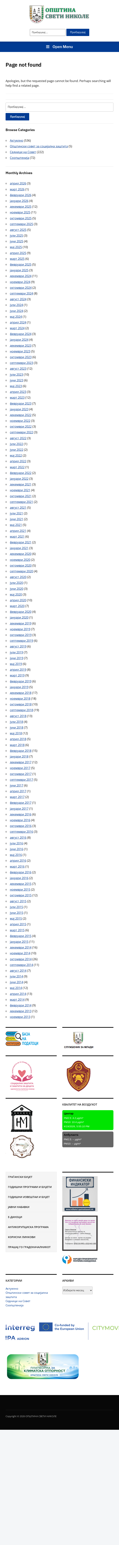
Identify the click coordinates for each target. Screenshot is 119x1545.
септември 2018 (21, 710)
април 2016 (18, 861)
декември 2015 (20, 884)
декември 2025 (20, 207)
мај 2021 (16, 525)
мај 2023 (16, 386)
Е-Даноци (15, 1217)
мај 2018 (16, 733)
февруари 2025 (20, 264)
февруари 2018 (20, 751)
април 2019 (18, 670)
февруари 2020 (20, 612)
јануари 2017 (19, 809)
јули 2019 (16, 652)
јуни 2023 (16, 380)
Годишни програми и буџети (30, 1187)
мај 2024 (16, 317)
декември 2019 (20, 623)
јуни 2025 (16, 241)
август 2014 (18, 971)
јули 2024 (16, 305)
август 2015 (18, 901)
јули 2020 (16, 583)
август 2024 (18, 299)
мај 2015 (16, 918)
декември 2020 (20, 554)
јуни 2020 (16, 589)
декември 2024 (20, 276)
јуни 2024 (16, 311)
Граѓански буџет (20, 1177)
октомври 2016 (21, 826)
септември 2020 (21, 571)
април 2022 (18, 461)
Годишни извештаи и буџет (29, 1197)
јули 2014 (16, 976)
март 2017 (17, 797)
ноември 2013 (20, 1017)
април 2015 (18, 924)
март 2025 (17, 259)
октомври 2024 (21, 288)
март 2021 (17, 536)
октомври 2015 (21, 895)
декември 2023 (20, 346)
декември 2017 (20, 762)
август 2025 (18, 230)
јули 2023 (16, 374)
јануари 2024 (19, 340)
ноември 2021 (20, 490)
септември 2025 (21, 224)
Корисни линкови (21, 1237)
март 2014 (17, 1000)
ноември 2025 (20, 212)
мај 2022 (16, 455)
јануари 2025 (19, 270)
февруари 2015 (20, 936)
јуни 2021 (16, 519)
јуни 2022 (16, 450)
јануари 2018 (19, 756)
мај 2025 (16, 247)
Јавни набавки (18, 1207)
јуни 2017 (16, 785)
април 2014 (18, 994)
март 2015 (17, 930)
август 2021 (18, 508)
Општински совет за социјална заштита (39, 146)
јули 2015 (16, 907)
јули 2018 (16, 722)
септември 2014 (21, 965)
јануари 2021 (19, 548)
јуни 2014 (16, 982)
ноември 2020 (20, 560)
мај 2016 (16, 855)
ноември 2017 (20, 768)
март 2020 (17, 606)
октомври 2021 (21, 496)
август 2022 (18, 438)
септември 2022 (21, 432)
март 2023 (17, 397)
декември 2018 (20, 693)
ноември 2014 (20, 953)
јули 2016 (16, 843)
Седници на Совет (18, 1301)
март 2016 (17, 866)
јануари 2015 (19, 942)
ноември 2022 (20, 421)
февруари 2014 (20, 1005)
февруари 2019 (20, 681)
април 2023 (18, 392)
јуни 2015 (16, 913)
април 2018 (18, 739)
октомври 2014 (21, 959)
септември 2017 (21, 780)
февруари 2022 (20, 473)
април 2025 (18, 253)
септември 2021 (21, 502)
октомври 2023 (21, 357)
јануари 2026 (19, 201)
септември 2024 (21, 293)
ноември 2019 (20, 629)
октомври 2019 (21, 635)
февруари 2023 (20, 403)
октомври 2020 (21, 565)
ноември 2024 (20, 282)
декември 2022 (20, 415)
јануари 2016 (19, 878)
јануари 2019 (19, 687)
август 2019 (18, 646)
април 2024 (18, 322)
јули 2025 (16, 235)
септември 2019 (21, 641)
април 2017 (18, 791)
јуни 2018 (16, 727)
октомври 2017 (21, 774)
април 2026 (18, 183)
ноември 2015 (20, 889)
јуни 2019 (16, 658)
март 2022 (17, 467)
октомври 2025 (21, 218)
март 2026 (17, 189)
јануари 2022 (19, 479)
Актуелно (12, 1288)
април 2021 (18, 531)
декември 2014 (20, 947)
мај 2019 (16, 664)
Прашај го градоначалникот (29, 1247)
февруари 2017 (20, 803)
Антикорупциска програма (28, 1227)
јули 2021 (16, 513)
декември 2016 (20, 814)
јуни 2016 (16, 849)
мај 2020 (16, 594)
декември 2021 (20, 484)
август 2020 (18, 577)
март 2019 (17, 675)
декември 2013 (20, 1011)
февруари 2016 (20, 872)
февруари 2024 (20, 334)
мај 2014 (16, 988)
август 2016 (18, 838)
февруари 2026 (20, 195)
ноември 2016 (20, 820)
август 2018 (18, 716)
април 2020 (18, 600)
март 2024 (17, 328)
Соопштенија (14, 1305)
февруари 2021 (20, 542)
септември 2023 (21, 363)
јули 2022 (16, 444)
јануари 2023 (19, 409)
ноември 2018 (20, 699)
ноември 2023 (20, 351)
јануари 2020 (19, 617)
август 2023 (18, 369)
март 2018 (17, 745)
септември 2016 (21, 832)
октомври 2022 (21, 426)
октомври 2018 (21, 704)
